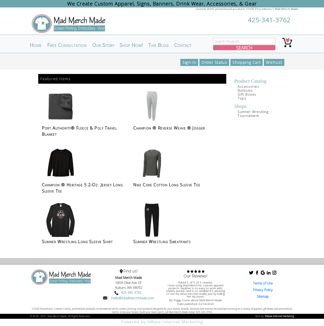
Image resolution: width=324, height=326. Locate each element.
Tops (242, 98)
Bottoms (245, 90)
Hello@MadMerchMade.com (132, 298)
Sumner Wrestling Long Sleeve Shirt (77, 241)
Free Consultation (67, 45)
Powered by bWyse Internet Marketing (162, 322)
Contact (183, 45)
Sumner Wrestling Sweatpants (162, 241)
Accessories (248, 86)
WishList (274, 62)
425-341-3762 (269, 20)
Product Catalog (250, 81)
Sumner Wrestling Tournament (253, 113)
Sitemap (263, 296)
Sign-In (189, 62)
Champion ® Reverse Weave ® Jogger (169, 128)
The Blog (158, 45)
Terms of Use (263, 283)
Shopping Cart (246, 62)
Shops (240, 106)
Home (36, 45)
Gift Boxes (247, 94)
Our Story (103, 45)
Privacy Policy (263, 290)
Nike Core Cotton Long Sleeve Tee (166, 185)
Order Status (214, 62)
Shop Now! (131, 45)
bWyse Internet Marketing (279, 316)
